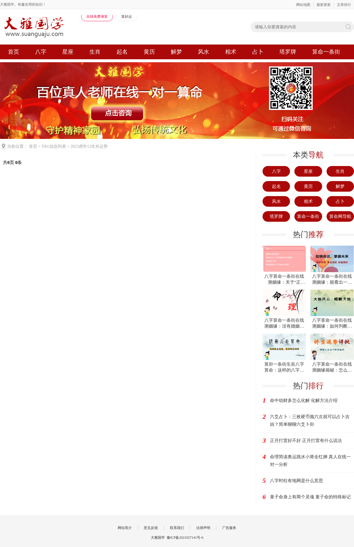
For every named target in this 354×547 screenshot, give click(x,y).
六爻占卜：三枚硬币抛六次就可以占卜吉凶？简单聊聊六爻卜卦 (310, 420)
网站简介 (125, 528)
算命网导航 (340, 216)
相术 (230, 52)
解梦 (176, 52)
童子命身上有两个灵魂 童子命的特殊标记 (310, 497)
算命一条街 (326, 52)
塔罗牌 (287, 52)
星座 (67, 52)
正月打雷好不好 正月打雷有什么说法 (306, 440)
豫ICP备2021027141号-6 (185, 537)
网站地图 (303, 5)
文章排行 (344, 5)
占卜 (257, 52)
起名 (122, 52)
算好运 (126, 16)
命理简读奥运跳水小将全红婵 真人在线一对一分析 (310, 460)
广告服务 (229, 528)
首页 (13, 52)
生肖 (95, 52)
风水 (203, 52)
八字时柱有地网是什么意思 (296, 480)
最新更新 (324, 5)
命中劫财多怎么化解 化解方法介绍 (303, 400)
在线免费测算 (97, 16)
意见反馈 (151, 528)
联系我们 (177, 528)
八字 (40, 52)
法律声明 (203, 528)
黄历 (149, 52)
